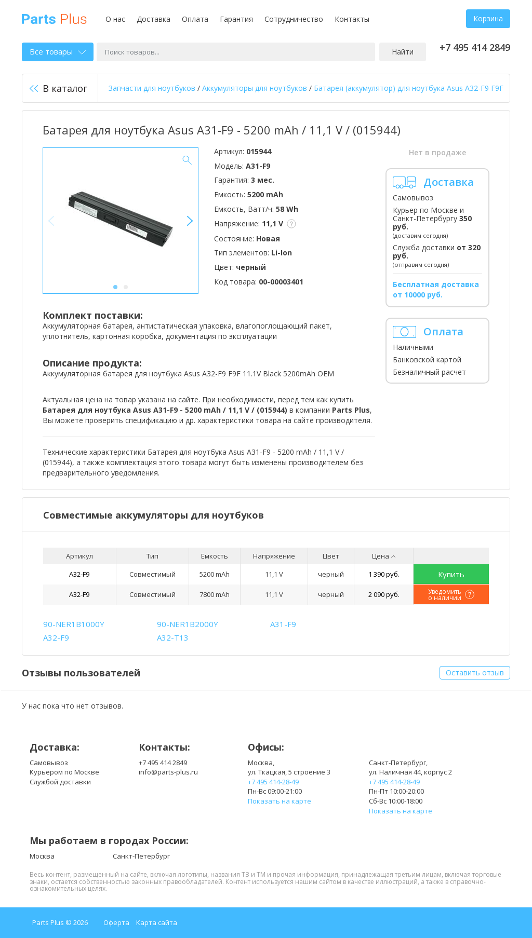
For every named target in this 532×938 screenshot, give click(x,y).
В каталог (58, 88)
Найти (403, 52)
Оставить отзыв (475, 672)
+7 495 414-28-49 (273, 781)
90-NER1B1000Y (73, 624)
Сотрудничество (293, 19)
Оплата (195, 19)
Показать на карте (279, 801)
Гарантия (236, 19)
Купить (451, 574)
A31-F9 (283, 624)
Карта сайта (156, 922)
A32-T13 (173, 637)
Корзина (488, 18)
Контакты (352, 19)
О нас (115, 19)
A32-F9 (79, 574)
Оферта (116, 922)
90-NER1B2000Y (187, 624)
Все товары (58, 51)
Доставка (153, 19)
